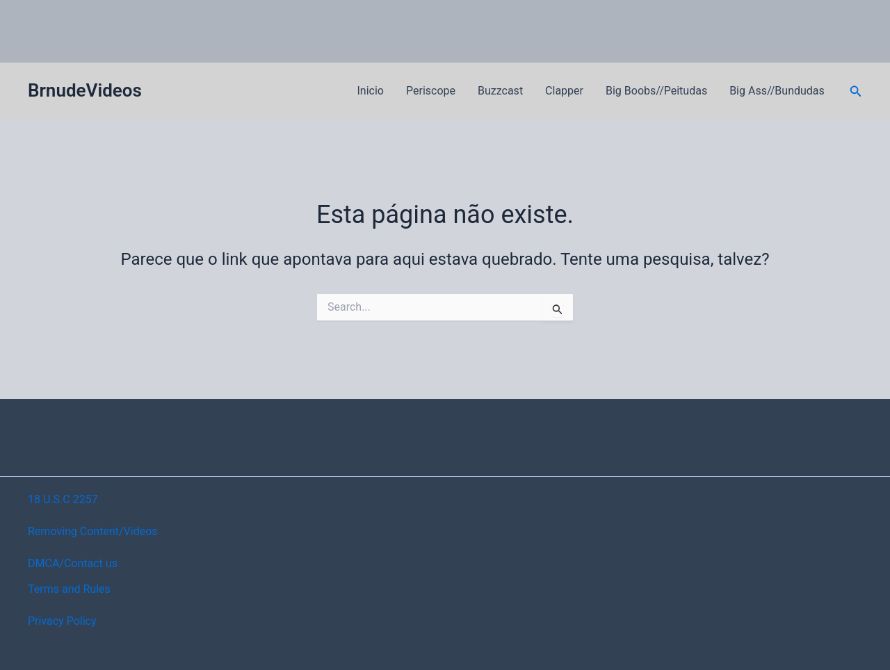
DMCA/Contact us (73, 563)
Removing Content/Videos (93, 531)
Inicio (370, 90)
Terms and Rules (69, 589)
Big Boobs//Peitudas (656, 90)
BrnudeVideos (85, 90)
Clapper (564, 90)
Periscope (430, 90)
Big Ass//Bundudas (777, 90)
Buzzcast (500, 90)
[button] (856, 91)
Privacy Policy (62, 621)
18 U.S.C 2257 (63, 499)
